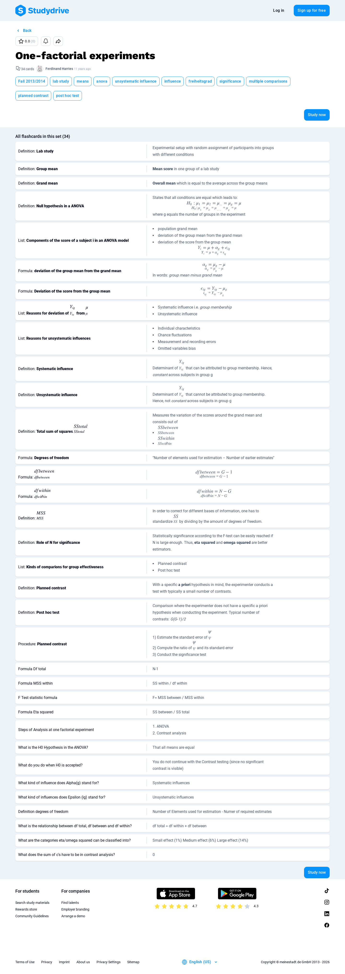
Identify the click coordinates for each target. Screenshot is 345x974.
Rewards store (26, 909)
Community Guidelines (32, 916)
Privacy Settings (109, 962)
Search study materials (32, 903)
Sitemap (133, 962)
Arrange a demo (73, 916)
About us (83, 962)
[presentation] (214, 206)
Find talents (70, 903)
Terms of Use (24, 962)
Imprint (64, 962)
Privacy (46, 962)
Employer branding (75, 909)
